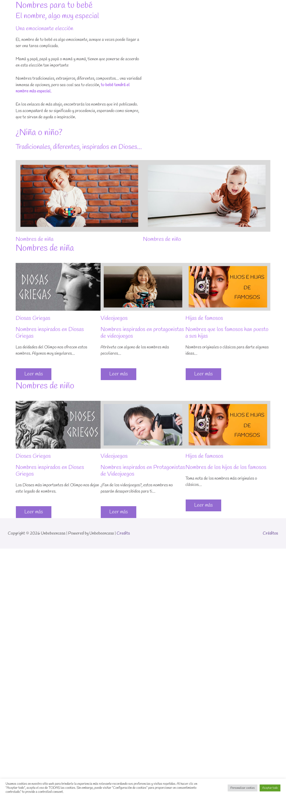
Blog (243, 8)
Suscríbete (264, 8)
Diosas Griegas (33, 318)
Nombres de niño (162, 239)
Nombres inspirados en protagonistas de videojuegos (142, 333)
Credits (123, 533)
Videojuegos (114, 318)
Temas (196, 8)
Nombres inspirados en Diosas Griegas (50, 333)
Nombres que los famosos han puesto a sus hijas (226, 333)
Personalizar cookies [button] (242, 788)
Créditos (270, 533)
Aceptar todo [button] (270, 788)
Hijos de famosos (204, 456)
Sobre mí (222, 8)
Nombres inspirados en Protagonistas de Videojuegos (143, 471)
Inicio (178, 8)
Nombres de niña (34, 239)
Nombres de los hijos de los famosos (225, 467)
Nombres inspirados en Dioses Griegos (50, 471)
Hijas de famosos (204, 318)
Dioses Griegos (33, 456)
